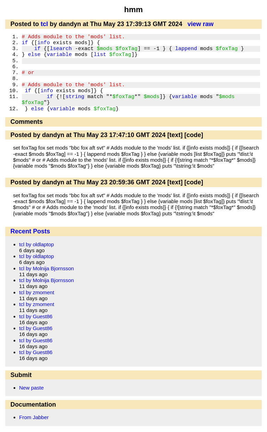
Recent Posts (30, 231)
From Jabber (34, 417)
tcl (44, 24)
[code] (193, 134)
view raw (200, 24)
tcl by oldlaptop (36, 244)
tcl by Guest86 (35, 316)
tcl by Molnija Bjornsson (46, 268)
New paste (31, 388)
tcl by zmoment (36, 292)
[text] (175, 134)
